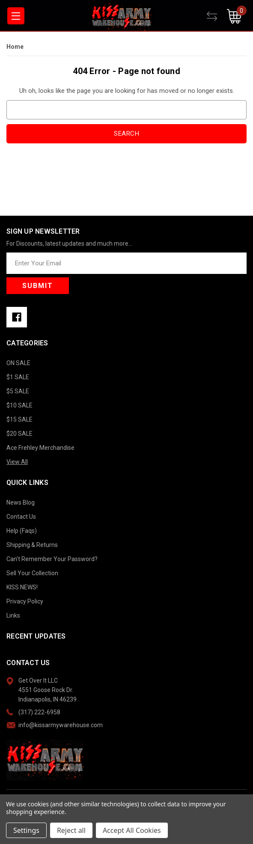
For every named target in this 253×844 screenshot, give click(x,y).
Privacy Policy (24, 601)
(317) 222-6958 (39, 712)
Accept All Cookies (132, 830)
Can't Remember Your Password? (52, 559)
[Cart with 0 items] (237, 16)
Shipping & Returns (32, 544)
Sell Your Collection (32, 573)
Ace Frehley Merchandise (40, 447)
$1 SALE (17, 377)
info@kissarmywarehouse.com (60, 725)
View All (17, 461)
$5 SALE (17, 391)
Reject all (71, 830)
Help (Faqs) (21, 530)
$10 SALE (19, 405)
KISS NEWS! (22, 587)
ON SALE (18, 363)
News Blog (20, 502)
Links (13, 615)
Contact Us (21, 516)
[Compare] (217, 16)
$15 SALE (19, 419)
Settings (26, 830)
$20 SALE (19, 433)
